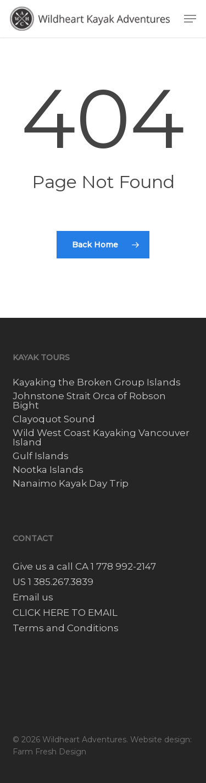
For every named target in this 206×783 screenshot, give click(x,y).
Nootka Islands (48, 470)
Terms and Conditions (66, 627)
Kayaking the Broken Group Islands (97, 382)
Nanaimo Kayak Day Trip (71, 483)
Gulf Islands (41, 456)
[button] (190, 18)
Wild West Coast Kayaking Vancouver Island (101, 437)
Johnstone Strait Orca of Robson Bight (89, 401)
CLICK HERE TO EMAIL (65, 612)
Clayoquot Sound (54, 419)
